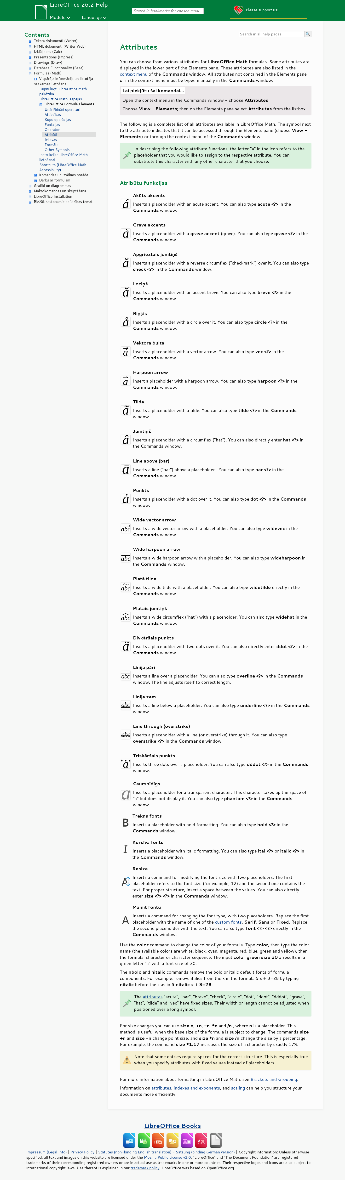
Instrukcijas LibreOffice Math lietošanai (63, 157)
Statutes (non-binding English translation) (134, 1152)
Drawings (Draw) (48, 62)
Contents (37, 34)
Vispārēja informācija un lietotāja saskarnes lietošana (63, 81)
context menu (133, 74)
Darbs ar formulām (54, 180)
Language (92, 17)
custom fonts (228, 922)
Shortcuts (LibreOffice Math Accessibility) (62, 167)
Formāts (51, 144)
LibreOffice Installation (53, 196)
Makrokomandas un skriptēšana (60, 190)
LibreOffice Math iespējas (60, 99)
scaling (238, 1088)
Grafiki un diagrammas (52, 185)
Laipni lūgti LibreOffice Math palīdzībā (63, 91)
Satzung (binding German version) (205, 1152)
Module (57, 17)
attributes (153, 997)
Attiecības (53, 114)
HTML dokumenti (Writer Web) (60, 46)
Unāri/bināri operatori (62, 109)
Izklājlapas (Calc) (48, 51)
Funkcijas (52, 124)
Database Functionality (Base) (59, 67)
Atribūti (51, 134)
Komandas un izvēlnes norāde (63, 174)
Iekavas (51, 139)
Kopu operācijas (58, 119)
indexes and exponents (197, 1088)
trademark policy (145, 1167)
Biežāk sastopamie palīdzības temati (63, 201)
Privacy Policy (82, 1152)
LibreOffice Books (172, 1125)
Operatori (53, 129)
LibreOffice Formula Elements (69, 104)
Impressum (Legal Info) (46, 1152)
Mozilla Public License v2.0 (167, 1157)
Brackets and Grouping (274, 1079)
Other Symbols (57, 149)
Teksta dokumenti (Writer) (56, 40)
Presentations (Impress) (54, 57)
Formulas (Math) (48, 73)
